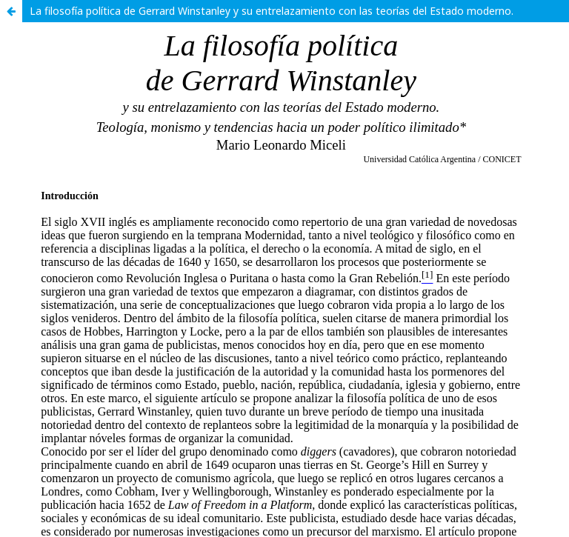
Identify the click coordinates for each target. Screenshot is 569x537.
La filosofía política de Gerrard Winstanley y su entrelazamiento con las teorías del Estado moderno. (271, 11)
